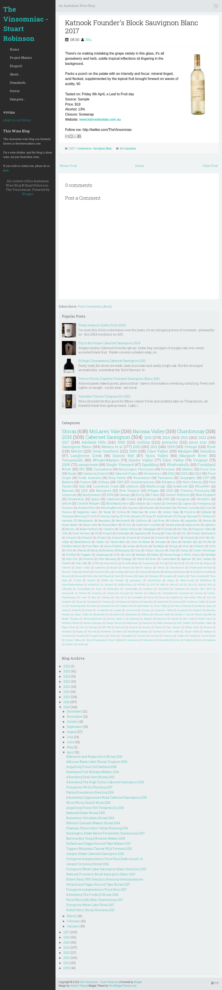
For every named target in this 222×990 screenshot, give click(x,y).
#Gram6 (160, 537)
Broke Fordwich (89, 529)
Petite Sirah (93, 576)
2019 (170, 446)
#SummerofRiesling (74, 516)
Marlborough (155, 486)
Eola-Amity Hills (193, 597)
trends (81, 644)
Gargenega (102, 554)
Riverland (165, 507)
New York (188, 618)
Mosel (193, 571)
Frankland (92, 601)
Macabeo (141, 554)
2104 (190, 584)
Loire (128, 554)
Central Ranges (88, 503)
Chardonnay (191, 431)
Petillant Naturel (71, 546)
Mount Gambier (203, 614)
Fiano (155, 495)
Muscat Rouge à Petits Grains (182, 554)
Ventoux (168, 635)
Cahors (161, 567)
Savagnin (168, 576)
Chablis (100, 541)
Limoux (146, 610)
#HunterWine (86, 507)
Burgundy (124, 550)
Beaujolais (105, 520)
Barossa (68, 490)
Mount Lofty (90, 524)
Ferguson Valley (202, 529)
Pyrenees (168, 469)
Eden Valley (173, 460)
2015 (67, 437)
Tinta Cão (171, 533)
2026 (66, 666)
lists (200, 640)
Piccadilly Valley (203, 622)
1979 (152, 584)
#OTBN (95, 563)
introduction (154, 580)
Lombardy (182, 610)
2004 (110, 495)
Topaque (207, 631)
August (72, 732)
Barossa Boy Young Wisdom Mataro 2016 (95, 838)
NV (82, 469)
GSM (65, 533)
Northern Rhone (70, 622)
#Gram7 (175, 537)
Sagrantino (140, 533)
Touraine (81, 635)
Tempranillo (72, 460)
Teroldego (158, 546)
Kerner (88, 610)
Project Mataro (21, 58)
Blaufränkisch (82, 541)
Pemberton (76, 499)
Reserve (146, 627)
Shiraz (69, 431)
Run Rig (92, 631)
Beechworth (123, 520)
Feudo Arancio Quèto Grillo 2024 (102, 325)
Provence (129, 576)
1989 (162, 584)
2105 (187, 563)
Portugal (93, 627)
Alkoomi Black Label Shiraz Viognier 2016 (96, 762)
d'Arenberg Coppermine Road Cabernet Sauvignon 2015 (106, 797)
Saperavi (186, 559)
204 (181, 584)
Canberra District (95, 473)
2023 (84, 490)
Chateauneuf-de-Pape (200, 567)
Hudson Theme (78, 985)
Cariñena (148, 588)
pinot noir (198, 442)
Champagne (149, 529)
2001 (161, 563)
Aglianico (210, 524)
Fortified (71, 554)
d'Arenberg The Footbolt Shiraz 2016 (92, 895)
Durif (209, 507)
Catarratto (179, 588)
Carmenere (163, 588)
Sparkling (150, 464)
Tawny (144, 546)
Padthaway (132, 622)
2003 (69, 550)
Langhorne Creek (86, 455)
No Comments (128, 148)
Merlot (76, 451)
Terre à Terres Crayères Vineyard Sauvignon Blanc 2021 (119, 379)
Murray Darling (110, 516)
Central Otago (170, 512)
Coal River (158, 520)
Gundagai (119, 571)
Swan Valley (173, 631)
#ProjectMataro (106, 460)
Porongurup (204, 503)
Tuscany (141, 635)
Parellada (210, 554)
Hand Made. (143, 605)
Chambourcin (177, 567)
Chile (172, 550)
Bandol (114, 567)
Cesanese (96, 593)
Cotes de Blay (88, 597)
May (70, 747)
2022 (184, 473)
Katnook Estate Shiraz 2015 (85, 813)
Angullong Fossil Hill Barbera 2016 (91, 767)
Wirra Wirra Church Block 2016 (88, 803)
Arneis (153, 512)
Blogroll (16, 66)
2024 (169, 490)
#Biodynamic (85, 520)
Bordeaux (108, 550)
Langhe (117, 610)
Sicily (140, 495)
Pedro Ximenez (165, 622)
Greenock (69, 495)
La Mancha (103, 610)
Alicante (66, 567)
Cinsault (156, 503)
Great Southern (105, 451)
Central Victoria (128, 529)
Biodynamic (92, 495)
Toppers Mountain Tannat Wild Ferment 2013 (99, 849)
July (70, 737)
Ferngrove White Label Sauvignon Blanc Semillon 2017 (106, 869)
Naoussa (162, 618)
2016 (148, 437)
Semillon (208, 451)
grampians (136, 580)
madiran (211, 640)
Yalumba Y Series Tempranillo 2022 (104, 396)
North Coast (205, 618)
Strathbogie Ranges (137, 631)
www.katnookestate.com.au (100, 119)
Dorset (150, 597)
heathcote (180, 486)
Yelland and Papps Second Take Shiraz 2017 (98, 884)
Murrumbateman (93, 618)
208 (179, 563)
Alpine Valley (82, 567)
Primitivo (190, 512)
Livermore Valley (164, 610)
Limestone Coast (105, 486)
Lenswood (131, 610)
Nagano (148, 618)
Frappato (86, 554)
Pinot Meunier (132, 516)
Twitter (77, 580)
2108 (200, 584)
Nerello (175, 618)
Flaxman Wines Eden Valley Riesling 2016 (97, 828)
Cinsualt (124, 593)
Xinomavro (133, 640)
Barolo (94, 550)
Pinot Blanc (92, 546)
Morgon (182, 571)
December (74, 711)
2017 (72, 148)
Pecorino (88, 559)
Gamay (125, 495)
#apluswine (192, 524)
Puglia (141, 576)
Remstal (119, 627)
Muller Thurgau (70, 618)
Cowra (131, 499)
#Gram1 (195, 533)
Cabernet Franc (125, 473)
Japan (209, 605)
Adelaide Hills (94, 442)
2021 (171, 473)
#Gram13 (71, 537)
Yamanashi (149, 640)
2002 (212, 546)
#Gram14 (87, 537)
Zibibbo (105, 580)
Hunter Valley (141, 460)
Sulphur (181, 576)
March (71, 916)
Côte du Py (121, 597)
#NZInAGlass (125, 584)
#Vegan (153, 490)
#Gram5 (145, 537)
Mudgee (185, 451)
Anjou (99, 588)
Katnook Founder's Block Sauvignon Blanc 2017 (131, 26)
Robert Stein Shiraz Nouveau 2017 (90, 910)
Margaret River (193, 455)
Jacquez (143, 571)
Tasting (156, 533)
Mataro (155, 554)
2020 (197, 473)
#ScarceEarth (111, 563)
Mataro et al (112, 446)
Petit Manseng (107, 559)
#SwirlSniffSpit (130, 563)
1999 (171, 584)
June (70, 742)
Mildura (145, 614)
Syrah (72, 473)
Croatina (105, 597)
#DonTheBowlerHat (72, 584)
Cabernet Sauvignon (108, 437)
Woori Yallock (115, 640)
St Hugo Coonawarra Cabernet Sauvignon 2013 (112, 361)
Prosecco (67, 507)
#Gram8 (189, 537)
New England (206, 495)
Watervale (137, 512)
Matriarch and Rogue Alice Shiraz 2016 (94, 756)
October (72, 722)
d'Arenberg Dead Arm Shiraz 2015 (90, 777)
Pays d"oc (72, 559)
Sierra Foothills (113, 546)
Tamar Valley (191, 631)
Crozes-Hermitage (204, 550)
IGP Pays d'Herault (181, 605)
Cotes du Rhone (140, 541)
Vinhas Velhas (73, 640)
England (174, 597)
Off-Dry (126, 524)
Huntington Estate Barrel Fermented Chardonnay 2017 (105, 833)
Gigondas (148, 601)
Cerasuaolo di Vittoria (74, 593)
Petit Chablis (184, 622)
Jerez (64, 610)
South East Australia (148, 524)
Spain (95, 499)
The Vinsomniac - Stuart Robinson (25, 23)
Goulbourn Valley (196, 601)
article (66, 503)
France (85, 482)
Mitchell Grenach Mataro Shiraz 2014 (93, 823)
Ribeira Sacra (192, 627)
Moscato (149, 507)
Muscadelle (206, 571)
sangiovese (88, 464)
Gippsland (162, 601)
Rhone (158, 627)
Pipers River (68, 627)
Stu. (89, 39)
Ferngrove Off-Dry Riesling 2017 (89, 787)
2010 (136, 446)
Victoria (121, 512)
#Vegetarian (148, 563)
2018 (121, 442)
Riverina (149, 499)
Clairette (138, 593)
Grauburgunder (78, 605)
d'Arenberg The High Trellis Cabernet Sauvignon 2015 (105, 782)
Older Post (210, 166)
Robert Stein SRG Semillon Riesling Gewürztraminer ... (106, 879)
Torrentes (67, 635)
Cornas (184, 550)
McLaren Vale (104, 431)
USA (183, 533)
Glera (174, 541)
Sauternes (106, 631)
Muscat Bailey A (116, 618)
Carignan (183, 499)
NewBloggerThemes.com (123, 985)
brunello (164, 640)
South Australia (89, 478)
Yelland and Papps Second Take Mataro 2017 (98, 843)
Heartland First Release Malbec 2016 (92, 772)
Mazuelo (155, 571)
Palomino (147, 622)
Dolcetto (175, 520)
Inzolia (198, 605)
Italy (82, 486)
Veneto (66, 563)
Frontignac (121, 601)
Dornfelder (137, 597)
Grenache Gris (107, 605)
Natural (78, 576)
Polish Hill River (146, 559)
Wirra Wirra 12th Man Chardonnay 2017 (94, 900)
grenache (170, 442)
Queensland (169, 559)
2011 (153, 446)
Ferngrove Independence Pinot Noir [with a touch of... (105, 859)
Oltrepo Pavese (114, 622)
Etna (209, 597)
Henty (132, 571)
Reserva (133, 627)
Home (14, 49)
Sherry (119, 631)
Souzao (131, 546)
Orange (190, 446)
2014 (166, 437)
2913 (209, 584)
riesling (143, 442)
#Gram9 (109, 584)
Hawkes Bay (189, 541)
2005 (166, 499)
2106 (93, 516)
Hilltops (104, 482)
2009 (133, 451)
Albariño (82, 550)
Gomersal (177, 601)
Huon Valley (160, 605)
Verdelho (203, 499)
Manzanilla (99, 614)
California (141, 520)
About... (15, 74)
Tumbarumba (173, 524)
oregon (170, 580)
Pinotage (126, 559)
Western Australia (188, 507)
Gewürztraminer (142, 482)
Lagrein (187, 503)
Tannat (107, 512)
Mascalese (115, 614)
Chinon (111, 593)
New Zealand (129, 490)
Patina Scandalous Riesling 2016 (90, 792)
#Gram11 (210, 533)
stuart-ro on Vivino (17, 120)
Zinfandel (206, 512)
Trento (113, 635)
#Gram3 (116, 537)
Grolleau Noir (126, 605)
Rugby (79, 631)
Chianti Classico (155, 550)
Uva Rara (154, 635)
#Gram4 (131, 537)
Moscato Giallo (162, 614)
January (73, 926)
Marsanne (103, 490)
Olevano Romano (92, 622)
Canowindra (131, 588)
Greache (86, 571)
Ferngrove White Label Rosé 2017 (90, 905)
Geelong (134, 601)
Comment (184, 593)
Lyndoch (197, 610)
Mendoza (169, 571)
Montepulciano (117, 503)
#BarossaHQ (187, 580)
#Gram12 (199, 546)
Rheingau (154, 576)
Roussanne (141, 478)
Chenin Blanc (118, 541)
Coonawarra (84, 148)
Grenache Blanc (102, 571)
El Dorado (166, 529)
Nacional (134, 618)
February (73, 921)
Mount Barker (70, 524)
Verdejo (193, 635)
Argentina (100, 567)
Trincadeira (127, 635)
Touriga (173, 546)
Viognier (200, 460)
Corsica (198, 593)
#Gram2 (102, 537)
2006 (120, 482)
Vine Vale (81, 563)
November (74, 716)
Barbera (67, 482)
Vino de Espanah (95, 640)
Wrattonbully (178, 464)
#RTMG (141, 584)
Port (82, 627)
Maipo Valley (81, 614)
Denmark (171, 503)
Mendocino (131, 614)
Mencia (207, 520)
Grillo (117, 554)
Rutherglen (123, 533)
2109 (196, 563)
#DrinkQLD (94, 584)
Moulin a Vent (183, 614)
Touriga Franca (97, 635)
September (74, 727)
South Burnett (165, 516)
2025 (170, 563)
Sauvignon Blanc (102, 148)
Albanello (67, 588)
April (70, 752)
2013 (184, 437)
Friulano (106, 601)
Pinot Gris (208, 469)
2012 (202, 437)
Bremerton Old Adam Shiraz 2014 (90, 818)
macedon (67, 520)
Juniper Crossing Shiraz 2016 (87, 864)
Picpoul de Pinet (111, 576)
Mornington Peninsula (136, 469)
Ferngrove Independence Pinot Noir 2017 (96, 889)
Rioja (149, 516)
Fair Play (182, 529)
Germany (160, 541)
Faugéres (67, 601)
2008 (66, 464)
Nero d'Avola (192, 482)
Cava (137, 550)
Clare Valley (157, 451)
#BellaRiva (205, 580)
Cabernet (113, 499)
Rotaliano (67, 631)
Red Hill (106, 627)
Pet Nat (207, 541)
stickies (69, 644)
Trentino (207, 516)
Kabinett (76, 610)
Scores (15, 91)
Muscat (66, 576)
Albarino (207, 563)
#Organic (168, 482)
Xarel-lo (91, 580)
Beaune (126, 567)
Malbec (187, 469)
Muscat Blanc (110, 524)
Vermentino (152, 473)
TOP (215, 983)
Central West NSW (201, 588)
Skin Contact (204, 559)
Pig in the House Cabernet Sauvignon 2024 (109, 343)
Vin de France (208, 635)
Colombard (168, 593)
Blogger (27, 194)
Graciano (132, 507)
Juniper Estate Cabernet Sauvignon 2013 (95, 854)
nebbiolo (132, 486)
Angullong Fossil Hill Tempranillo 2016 (95, 808)
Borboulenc (113, 588)
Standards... (18, 83)
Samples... (17, 99)
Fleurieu (67, 512)
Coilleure (152, 593)
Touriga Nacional (187, 516)
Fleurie (79, 601)
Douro (162, 597)
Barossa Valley (149, 431)
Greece (93, 605)
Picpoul (107, 533)
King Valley (117, 478)
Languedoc (191, 520)
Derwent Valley (70, 571)
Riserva (208, 627)
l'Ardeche (189, 640)
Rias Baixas (174, 627)
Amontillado (84, 588)
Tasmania (165, 478)
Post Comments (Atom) (95, 306)
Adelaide (140, 503)
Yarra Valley (156, 455)
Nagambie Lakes (87, 512)
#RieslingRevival (111, 507)
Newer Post (68, 166)
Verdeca (181, 635)
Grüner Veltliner (177, 495)
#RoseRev (202, 486)
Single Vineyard (120, 464)
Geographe (187, 478)
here (5, 170)
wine (186, 546)
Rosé (211, 446)
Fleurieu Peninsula (195, 490)
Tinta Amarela (198, 576)
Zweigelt (119, 580)
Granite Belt (123, 455)
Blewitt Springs (143, 567)
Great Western (81, 533)
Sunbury (157, 631)
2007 (206, 478)
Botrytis (70, 529)
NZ (96, 533)
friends (176, 640)
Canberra (108, 529)
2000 (202, 537)
